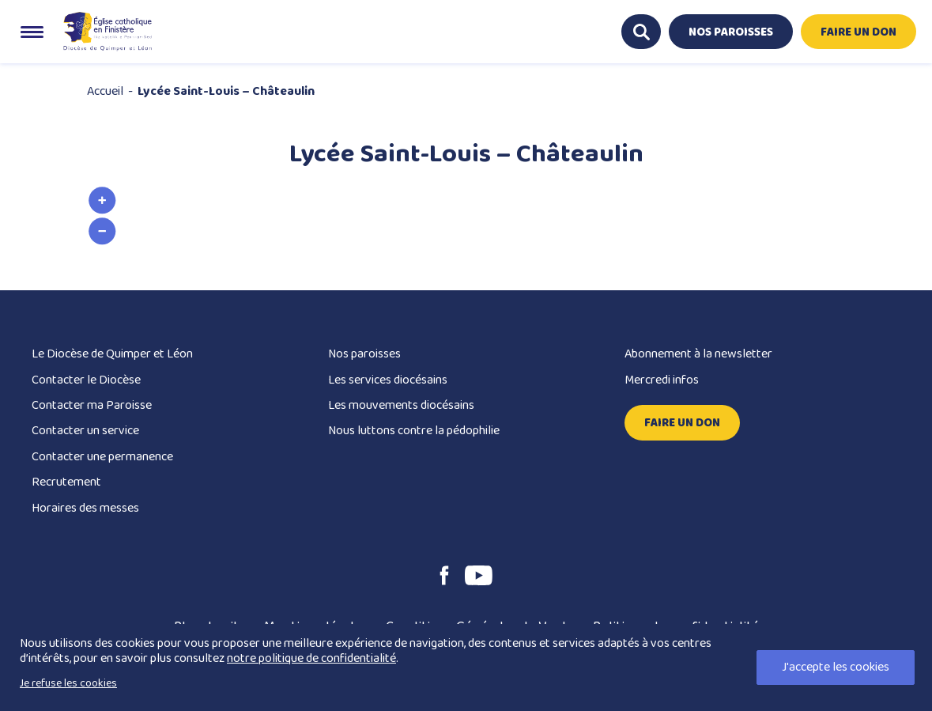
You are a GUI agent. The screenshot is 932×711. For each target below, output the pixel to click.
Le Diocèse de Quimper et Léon (112, 354)
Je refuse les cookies (68, 683)
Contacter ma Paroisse (92, 405)
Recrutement (66, 482)
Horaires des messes (85, 508)
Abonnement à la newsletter (698, 354)
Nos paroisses (364, 354)
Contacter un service (85, 431)
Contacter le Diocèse (86, 380)
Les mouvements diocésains (401, 405)
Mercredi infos (661, 380)
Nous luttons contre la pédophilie (414, 431)
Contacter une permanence (102, 457)
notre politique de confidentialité (311, 658)
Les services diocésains (387, 380)
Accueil (105, 91)
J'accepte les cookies (835, 667)
